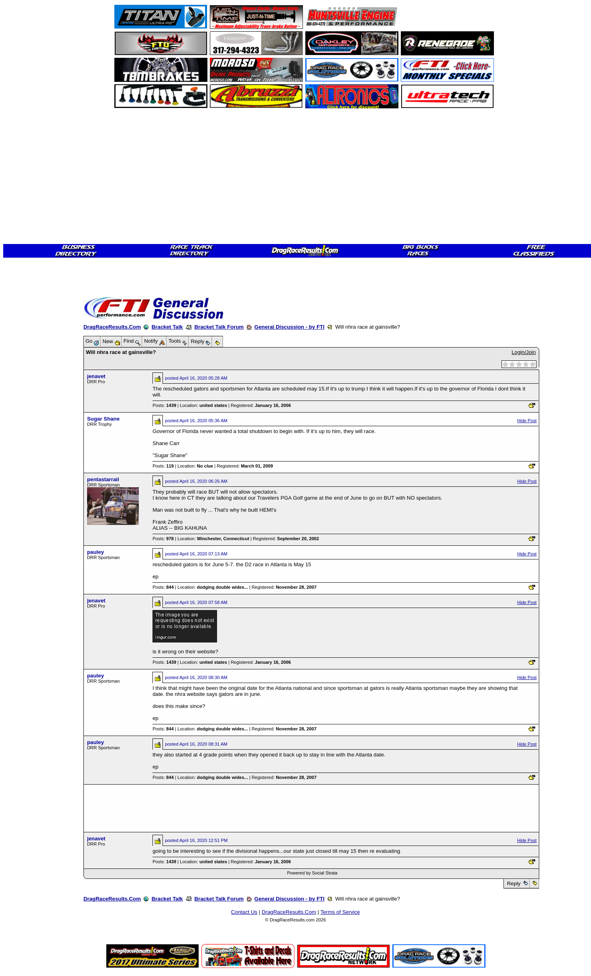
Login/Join (524, 352)
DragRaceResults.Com (112, 327)
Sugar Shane (103, 419)
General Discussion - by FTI (289, 327)
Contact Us (244, 912)
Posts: (164, 405)
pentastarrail (103, 479)
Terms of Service (340, 912)
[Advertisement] (34, 291)
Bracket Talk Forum (219, 327)
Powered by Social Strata (312, 872)
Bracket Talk (167, 327)
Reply (514, 883)
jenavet (96, 376)
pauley (95, 552)
